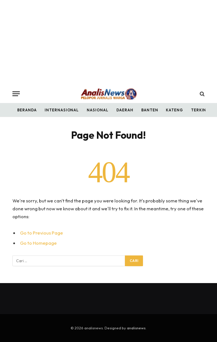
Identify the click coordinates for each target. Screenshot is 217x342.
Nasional (97, 110)
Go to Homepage (38, 243)
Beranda (27, 110)
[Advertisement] (108, 42)
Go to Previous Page (41, 233)
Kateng (174, 110)
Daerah (124, 110)
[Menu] (16, 93)
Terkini (199, 110)
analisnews (136, 328)
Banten (149, 110)
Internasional (62, 110)
